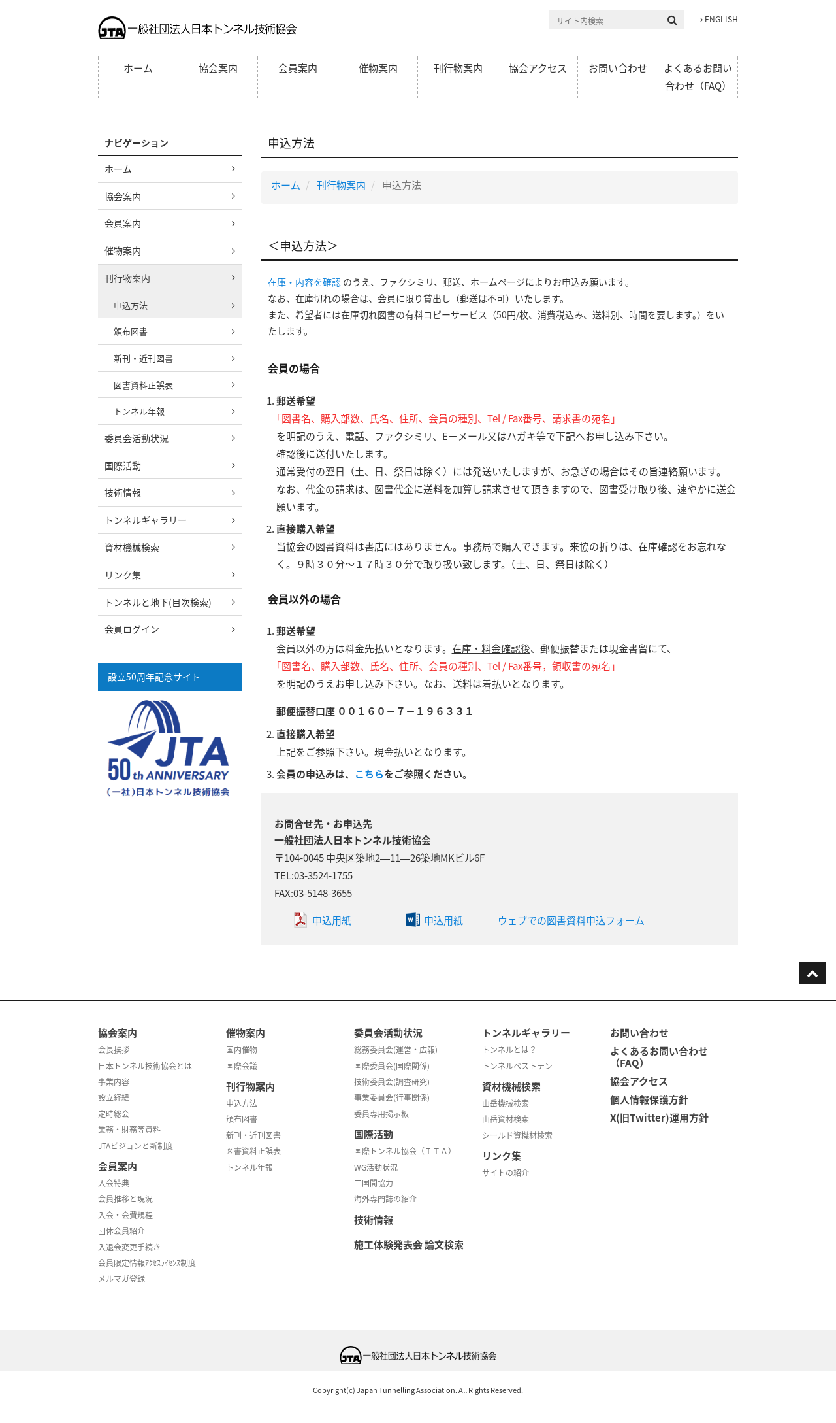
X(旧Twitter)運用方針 (659, 1118)
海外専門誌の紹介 (385, 1199)
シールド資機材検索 (517, 1135)
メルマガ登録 (121, 1278)
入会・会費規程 (125, 1215)
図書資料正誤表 (143, 384)
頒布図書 (131, 331)
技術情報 (122, 492)
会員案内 (297, 68)
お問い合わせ (617, 68)
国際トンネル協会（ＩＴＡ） (405, 1151)
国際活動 (122, 465)
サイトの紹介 (505, 1173)
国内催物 (241, 1050)
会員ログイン (131, 628)
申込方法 (131, 305)
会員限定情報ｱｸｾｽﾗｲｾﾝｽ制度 (147, 1263)
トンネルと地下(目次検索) (158, 602)
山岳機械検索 (505, 1103)
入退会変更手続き (129, 1247)
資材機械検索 (131, 547)
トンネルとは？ (509, 1050)
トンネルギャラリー (145, 519)
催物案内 (378, 68)
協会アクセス (538, 68)
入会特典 (113, 1183)
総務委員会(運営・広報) (396, 1050)
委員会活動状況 (136, 437)
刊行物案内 (458, 68)
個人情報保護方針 (649, 1099)
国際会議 (241, 1066)
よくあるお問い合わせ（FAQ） (698, 77)
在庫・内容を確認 (304, 281)
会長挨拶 (113, 1050)
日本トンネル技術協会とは (145, 1066)
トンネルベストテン (517, 1066)
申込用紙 (331, 920)
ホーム (138, 68)
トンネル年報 (139, 411)
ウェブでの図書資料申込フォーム (571, 920)
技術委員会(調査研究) (392, 1082)
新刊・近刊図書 (143, 358)
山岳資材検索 (505, 1119)
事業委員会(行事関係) (392, 1097)
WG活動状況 (376, 1167)
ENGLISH (719, 19)
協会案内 (218, 68)
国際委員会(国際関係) (392, 1066)
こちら (369, 774)
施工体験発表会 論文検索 (409, 1244)
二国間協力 (373, 1183)
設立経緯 (113, 1097)
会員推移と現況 (125, 1199)
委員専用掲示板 (381, 1114)
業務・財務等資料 (129, 1129)
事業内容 (113, 1082)
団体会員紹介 (121, 1231)
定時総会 (113, 1114)
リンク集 (122, 574)
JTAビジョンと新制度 (135, 1146)
